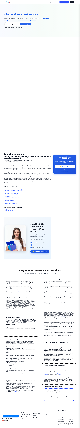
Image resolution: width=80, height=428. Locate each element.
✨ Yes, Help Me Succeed (39, 248)
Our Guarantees (36, 407)
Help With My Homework (72, 407)
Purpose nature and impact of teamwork (13, 207)
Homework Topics (24, 406)
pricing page (71, 297)
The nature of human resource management (13, 187)
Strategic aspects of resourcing (11, 192)
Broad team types (8, 209)
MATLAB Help (60, 400)
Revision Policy (36, 405)
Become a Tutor (36, 396)
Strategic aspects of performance (11, 200)
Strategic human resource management (12, 189)
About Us (47, 404)
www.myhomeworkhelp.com (16, 287)
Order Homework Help (25, 397)
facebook (48, 358)
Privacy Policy (10, 382)
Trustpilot (58, 358)
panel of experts (53, 309)
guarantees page (29, 364)
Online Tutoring (60, 398)
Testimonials (48, 399)
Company (49, 2)
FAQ (46, 397)
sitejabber (52, 358)
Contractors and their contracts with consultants (14, 193)
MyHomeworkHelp (11, 415)
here (71, 358)
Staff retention (7, 197)
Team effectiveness (8, 210)
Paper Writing (70, 400)
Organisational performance (10, 202)
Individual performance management (12, 203)
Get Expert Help (25, 24)
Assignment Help (24, 399)
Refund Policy (35, 403)
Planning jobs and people (10, 190)
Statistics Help (70, 404)
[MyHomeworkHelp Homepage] (11, 2)
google (45, 358)
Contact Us (47, 406)
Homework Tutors (71, 398)
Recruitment (7, 194)
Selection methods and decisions (11, 196)
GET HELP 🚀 (10, 399)
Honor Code (35, 398)
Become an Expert (24, 404)
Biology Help (70, 402)
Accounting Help (61, 402)
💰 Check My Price (64, 166)
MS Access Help (61, 404)
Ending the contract (9, 199)
